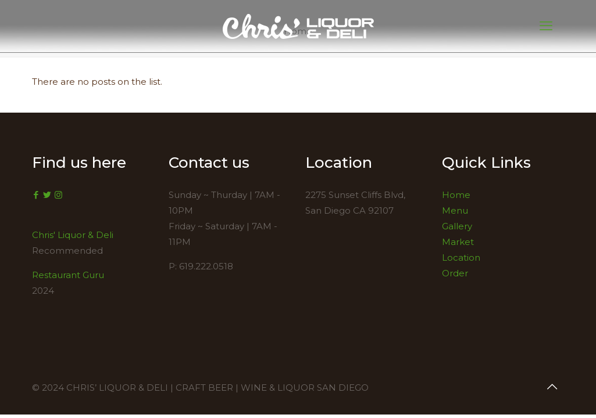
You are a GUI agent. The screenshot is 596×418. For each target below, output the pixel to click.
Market (458, 241)
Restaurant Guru (68, 274)
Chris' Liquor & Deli (72, 234)
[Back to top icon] (552, 386)
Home (456, 194)
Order (455, 273)
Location (461, 257)
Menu (455, 210)
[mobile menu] (546, 26)
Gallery (457, 226)
